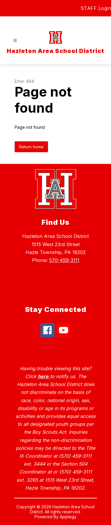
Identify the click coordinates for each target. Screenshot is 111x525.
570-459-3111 (64, 260)
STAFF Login (96, 8)
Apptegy (68, 516)
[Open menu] (15, 40)
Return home (31, 146)
